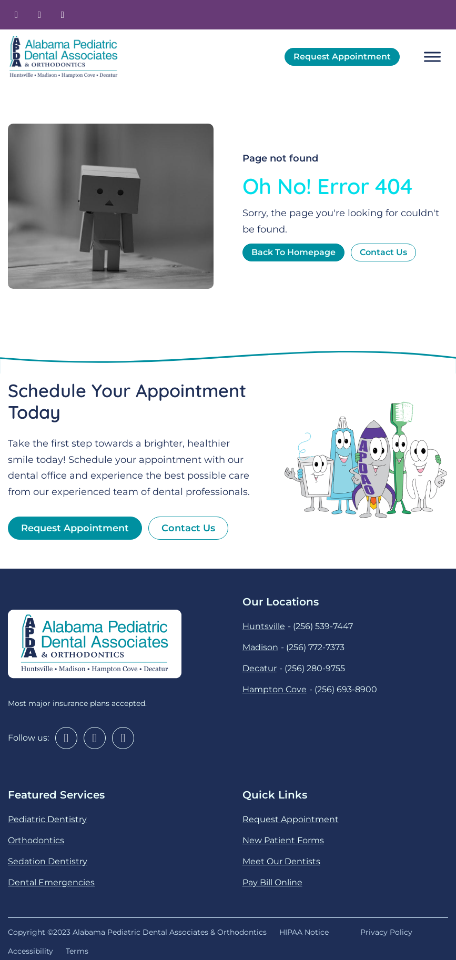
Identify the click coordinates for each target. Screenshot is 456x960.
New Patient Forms (283, 840)
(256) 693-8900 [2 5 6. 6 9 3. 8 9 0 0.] (346, 689)
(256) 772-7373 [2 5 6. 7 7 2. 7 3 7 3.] (315, 647)
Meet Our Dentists (281, 861)
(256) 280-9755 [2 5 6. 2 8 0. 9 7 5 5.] (315, 668)
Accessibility (30, 951)
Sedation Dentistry (47, 861)
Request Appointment (342, 57)
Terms (77, 951)
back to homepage (293, 252)
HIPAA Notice (306, 932)
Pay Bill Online (272, 882)
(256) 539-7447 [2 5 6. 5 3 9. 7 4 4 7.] (323, 626)
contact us (383, 252)
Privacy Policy (386, 932)
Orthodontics (36, 840)
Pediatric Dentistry (47, 819)
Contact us (188, 528)
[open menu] (432, 56)
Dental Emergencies (51, 882)
